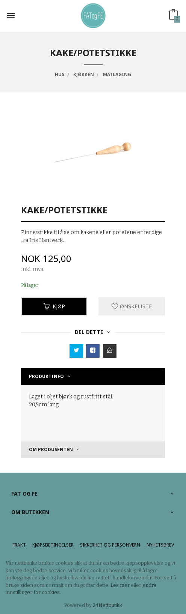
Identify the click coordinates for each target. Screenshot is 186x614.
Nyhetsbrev (160, 545)
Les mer (120, 585)
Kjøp (54, 306)
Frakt (19, 545)
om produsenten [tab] (51, 449)
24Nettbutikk (107, 605)
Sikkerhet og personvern (110, 545)
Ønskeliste (132, 306)
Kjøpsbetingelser (53, 545)
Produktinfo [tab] (46, 376)
